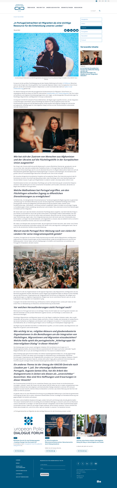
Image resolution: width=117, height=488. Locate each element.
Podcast (83, 40)
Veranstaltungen (67, 7)
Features (83, 27)
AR (102, 1)
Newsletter (84, 36)
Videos (83, 23)
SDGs (78, 438)
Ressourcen (78, 7)
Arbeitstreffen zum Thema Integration (58, 93)
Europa (47, 438)
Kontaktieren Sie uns (21, 470)
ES (108, 1)
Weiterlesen (18, 451)
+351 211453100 (80, 477)
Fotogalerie (84, 31)
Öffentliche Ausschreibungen (20, 467)
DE (105, 1)
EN (99, 1)
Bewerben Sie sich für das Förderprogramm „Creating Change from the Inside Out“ (27, 441)
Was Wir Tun (41, 7)
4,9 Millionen (66, 83)
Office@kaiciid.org (80, 475)
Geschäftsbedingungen (22, 476)
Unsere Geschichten (53, 7)
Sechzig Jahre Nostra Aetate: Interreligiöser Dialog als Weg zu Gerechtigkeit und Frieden (90, 441)
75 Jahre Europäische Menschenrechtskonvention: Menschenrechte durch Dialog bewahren (59, 442)
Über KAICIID (31, 7)
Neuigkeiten (84, 19)
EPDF (15, 438)
